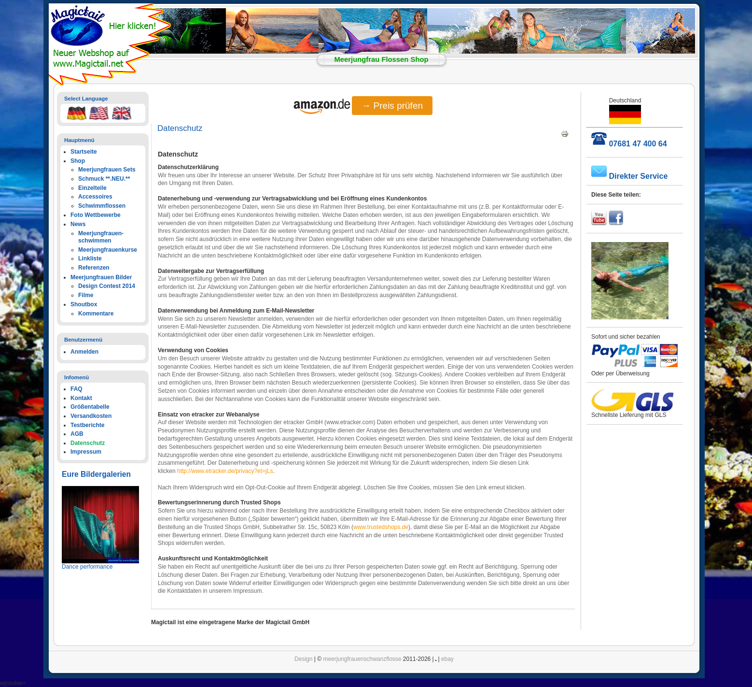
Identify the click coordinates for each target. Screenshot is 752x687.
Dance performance (87, 566)
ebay (447, 659)
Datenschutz (179, 128)
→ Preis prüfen (392, 105)
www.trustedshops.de (380, 527)
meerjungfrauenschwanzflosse (362, 659)
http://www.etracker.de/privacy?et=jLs (225, 471)
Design (303, 659)
